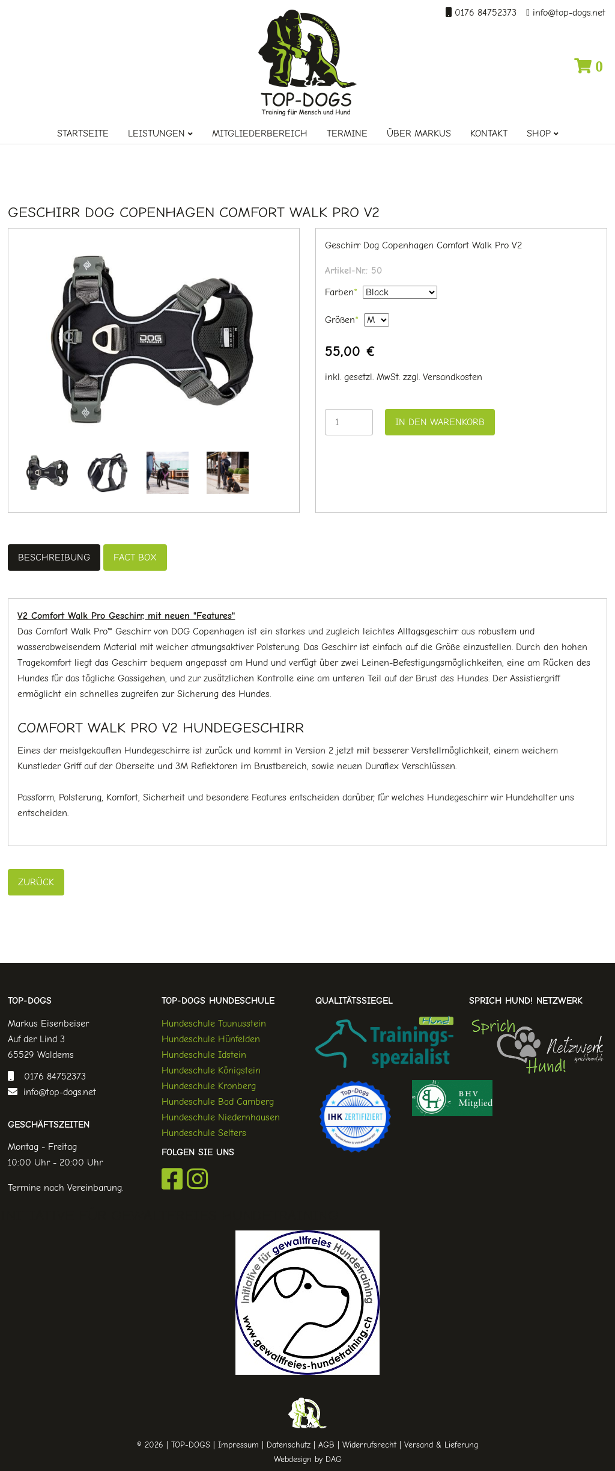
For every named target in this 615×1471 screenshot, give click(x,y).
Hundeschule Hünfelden (211, 1039)
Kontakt (488, 133)
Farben (341, 291)
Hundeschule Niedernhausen (221, 1117)
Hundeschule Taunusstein (214, 1023)
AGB (326, 1445)
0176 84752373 (484, 12)
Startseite (83, 133)
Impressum (238, 1445)
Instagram (197, 1179)
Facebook (172, 1179)
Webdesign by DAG (308, 1459)
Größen (342, 318)
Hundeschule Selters (204, 1133)
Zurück (36, 882)
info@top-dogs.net (567, 12)
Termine (347, 133)
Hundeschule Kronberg (209, 1086)
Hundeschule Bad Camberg (218, 1101)
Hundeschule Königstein (211, 1070)
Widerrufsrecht (369, 1445)
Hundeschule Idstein (204, 1054)
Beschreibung (54, 557)
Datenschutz (289, 1445)
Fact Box (135, 557)
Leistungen (156, 133)
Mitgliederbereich (260, 133)
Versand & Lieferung (441, 1445)
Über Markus (419, 133)
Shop (539, 133)
